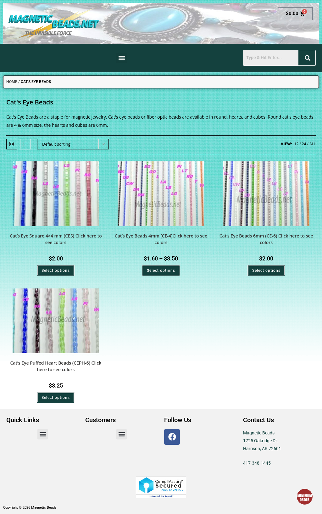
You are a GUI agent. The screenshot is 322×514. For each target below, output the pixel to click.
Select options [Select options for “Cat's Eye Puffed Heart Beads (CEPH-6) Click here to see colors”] (56, 397)
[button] (121, 58)
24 (304, 144)
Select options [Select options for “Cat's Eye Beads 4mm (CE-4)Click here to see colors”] (161, 270)
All (312, 144)
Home (11, 82)
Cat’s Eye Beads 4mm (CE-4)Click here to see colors (161, 239)
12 (296, 144)
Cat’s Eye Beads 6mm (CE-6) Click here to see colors (266, 239)
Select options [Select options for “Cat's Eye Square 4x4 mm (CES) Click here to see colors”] (56, 270)
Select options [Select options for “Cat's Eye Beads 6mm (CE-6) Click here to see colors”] (266, 270)
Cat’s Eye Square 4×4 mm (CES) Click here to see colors (56, 239)
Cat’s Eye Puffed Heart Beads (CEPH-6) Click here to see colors (55, 366)
